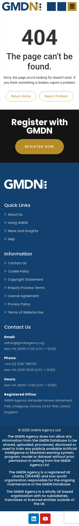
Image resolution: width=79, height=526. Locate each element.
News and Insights (23, 231)
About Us (15, 214)
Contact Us (17, 263)
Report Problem (56, 96)
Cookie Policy (18, 271)
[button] (72, 6)
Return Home (21, 96)
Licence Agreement (23, 296)
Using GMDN (18, 222)
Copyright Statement (25, 279)
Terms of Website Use (25, 312)
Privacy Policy (19, 304)
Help (11, 239)
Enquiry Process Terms (26, 288)
